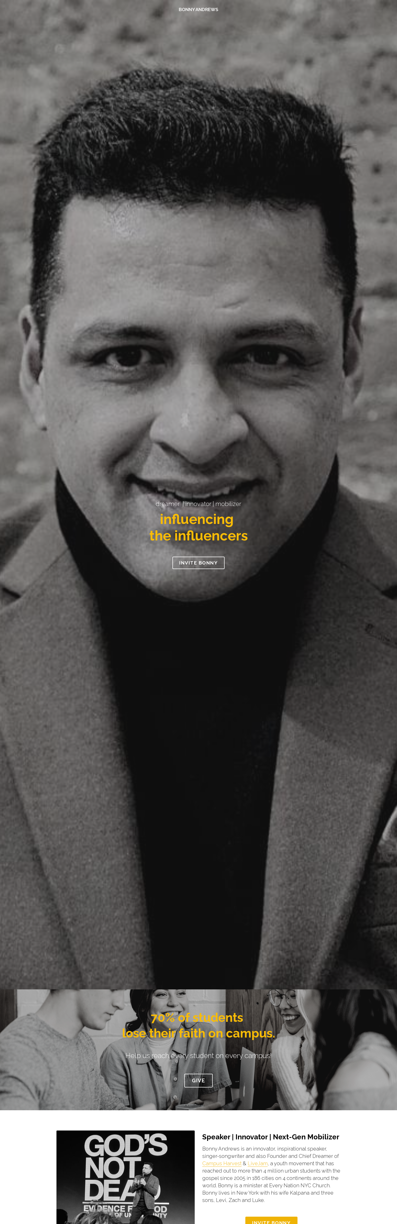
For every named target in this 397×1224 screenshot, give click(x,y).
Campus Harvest (222, 1165)
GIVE (198, 1081)
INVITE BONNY (198, 562)
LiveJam (258, 1165)
